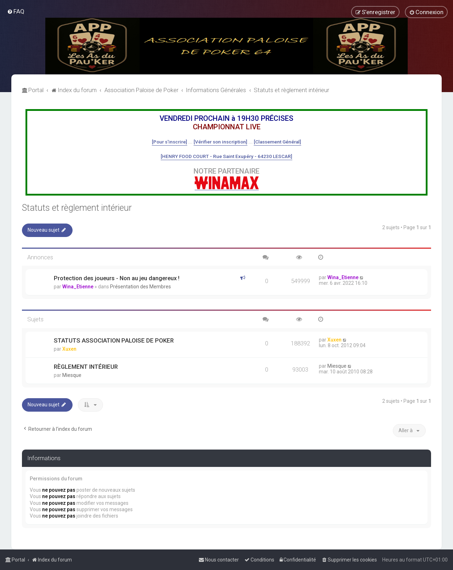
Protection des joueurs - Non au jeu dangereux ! (116, 278)
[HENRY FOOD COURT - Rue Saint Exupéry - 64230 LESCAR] (226, 156)
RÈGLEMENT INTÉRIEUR (86, 366)
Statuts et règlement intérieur (77, 208)
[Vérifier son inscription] (220, 142)
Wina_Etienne (77, 286)
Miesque (71, 375)
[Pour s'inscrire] (169, 142)
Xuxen (69, 349)
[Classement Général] (277, 142)
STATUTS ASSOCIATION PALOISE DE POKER (114, 340)
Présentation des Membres (140, 286)
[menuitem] (15, 11)
